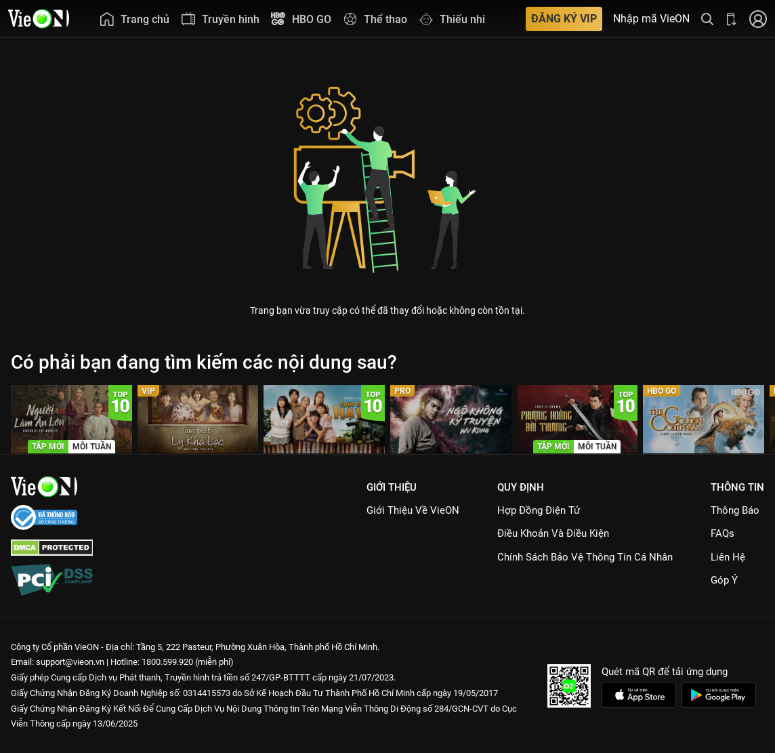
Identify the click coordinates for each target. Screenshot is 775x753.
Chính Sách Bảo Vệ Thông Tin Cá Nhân (585, 557)
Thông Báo (735, 510)
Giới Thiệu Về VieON (412, 510)
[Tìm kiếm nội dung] (707, 18)
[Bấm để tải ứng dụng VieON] (731, 18)
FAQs (722, 533)
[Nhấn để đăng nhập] (758, 18)
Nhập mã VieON (651, 19)
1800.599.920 (167, 662)
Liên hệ (728, 557)
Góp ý (724, 580)
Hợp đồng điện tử (538, 510)
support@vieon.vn (70, 662)
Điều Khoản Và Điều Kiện (553, 533)
